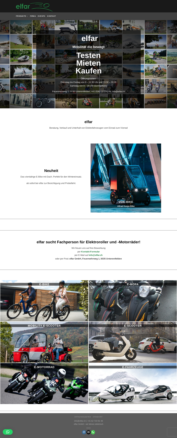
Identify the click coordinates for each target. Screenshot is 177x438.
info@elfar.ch (118, 91)
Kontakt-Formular (90, 251)
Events (41, 16)
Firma (33, 16)
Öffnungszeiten (82, 417)
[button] (8, 432)
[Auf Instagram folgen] (84, 432)
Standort (98, 417)
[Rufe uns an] (93, 432)
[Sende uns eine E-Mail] (88, 432)
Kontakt (51, 16)
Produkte (22, 16)
